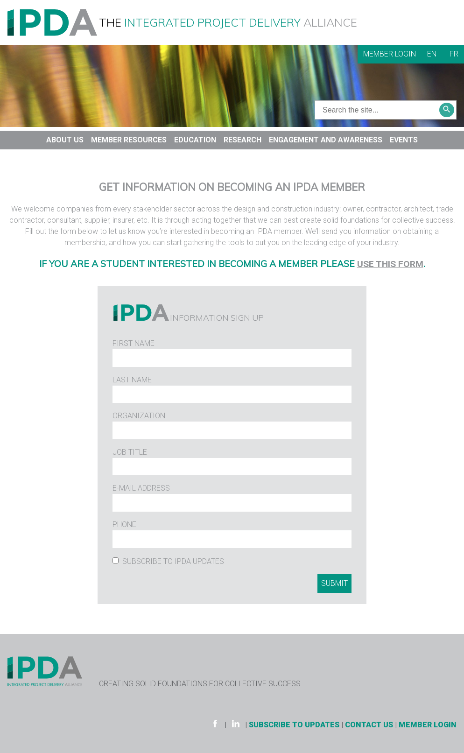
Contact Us (369, 724)
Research (242, 139)
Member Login (389, 53)
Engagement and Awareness (325, 139)
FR (454, 53)
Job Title (129, 452)
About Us (65, 139)
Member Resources (129, 139)
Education (195, 139)
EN (431, 53)
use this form (390, 264)
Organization (138, 415)
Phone (124, 524)
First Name (133, 343)
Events (404, 139)
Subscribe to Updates (294, 724)
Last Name (132, 379)
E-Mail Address (141, 488)
